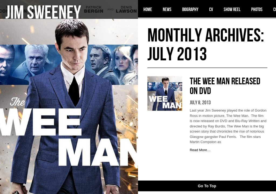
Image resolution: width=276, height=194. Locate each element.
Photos (257, 9)
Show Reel (232, 9)
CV (211, 9)
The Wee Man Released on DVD (225, 86)
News (167, 9)
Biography (190, 9)
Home (147, 9)
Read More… (200, 150)
